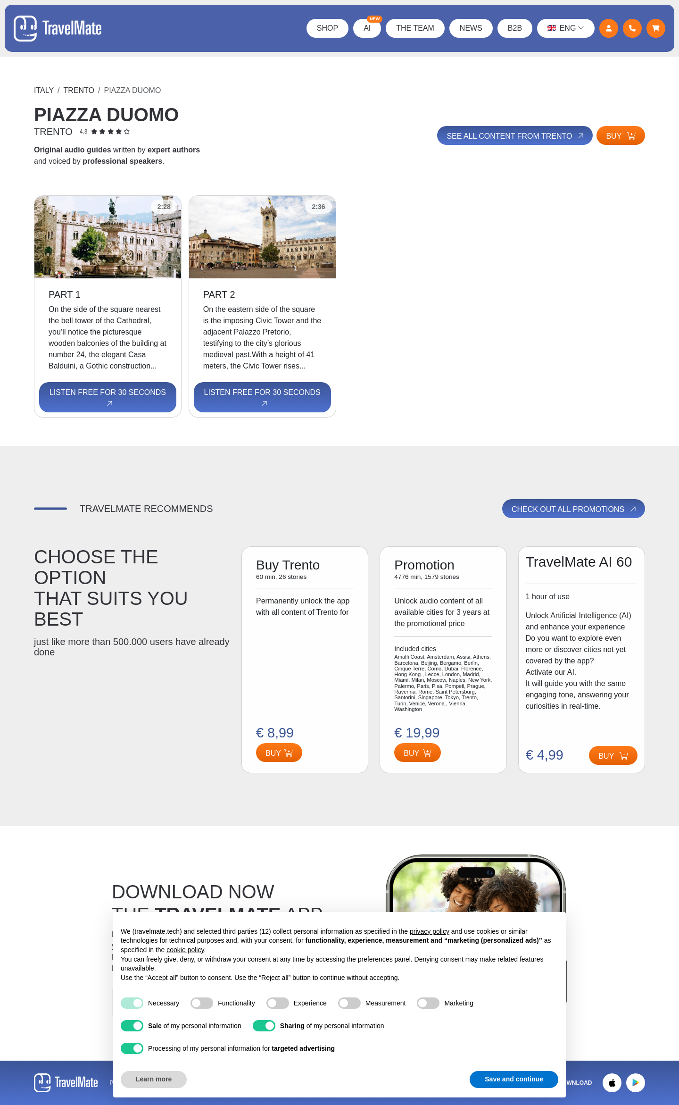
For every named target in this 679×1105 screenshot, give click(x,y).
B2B (514, 28)
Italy (44, 90)
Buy (621, 136)
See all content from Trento (515, 136)
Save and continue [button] (514, 1079)
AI (372, 25)
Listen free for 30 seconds (108, 398)
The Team (415, 28)
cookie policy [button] (185, 950)
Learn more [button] (154, 1079)
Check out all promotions (575, 509)
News (470, 28)
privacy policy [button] (429, 931)
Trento (79, 90)
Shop (326, 28)
